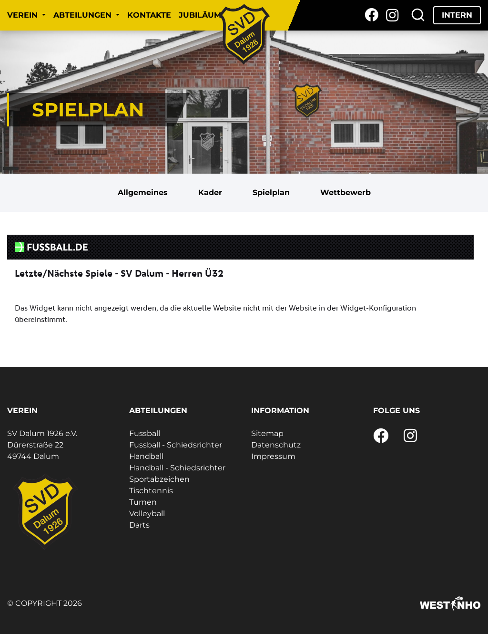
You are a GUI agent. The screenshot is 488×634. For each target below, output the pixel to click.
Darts (139, 525)
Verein (23, 15)
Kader (210, 192)
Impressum (273, 456)
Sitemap (267, 433)
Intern (457, 15)
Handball (146, 456)
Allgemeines (143, 192)
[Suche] (418, 15)
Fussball (144, 433)
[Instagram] (392, 15)
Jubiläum (200, 15)
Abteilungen (83, 15)
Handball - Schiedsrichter (177, 467)
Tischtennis (151, 490)
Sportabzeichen (159, 479)
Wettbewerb (345, 192)
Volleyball (147, 513)
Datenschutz (276, 444)
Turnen (143, 502)
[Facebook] (371, 15)
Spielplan (271, 192)
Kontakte (149, 15)
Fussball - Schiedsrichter (175, 444)
